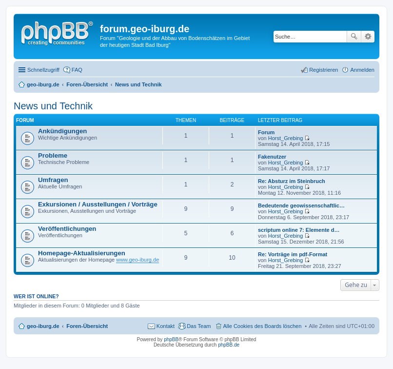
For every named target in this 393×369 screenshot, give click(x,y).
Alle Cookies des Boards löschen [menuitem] (262, 326)
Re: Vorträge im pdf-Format (292, 254)
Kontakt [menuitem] (166, 326)
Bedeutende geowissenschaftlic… (301, 205)
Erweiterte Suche (367, 36)
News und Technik (53, 106)
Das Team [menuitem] (199, 326)
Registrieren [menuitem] (323, 70)
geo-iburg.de (43, 326)
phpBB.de (228, 345)
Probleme (52, 155)
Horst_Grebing (285, 138)
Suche (354, 36)
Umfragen (53, 180)
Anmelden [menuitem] (362, 70)
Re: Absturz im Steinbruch (291, 181)
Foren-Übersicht (87, 326)
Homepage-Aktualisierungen (81, 253)
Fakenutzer (272, 157)
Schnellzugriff (43, 70)
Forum (266, 132)
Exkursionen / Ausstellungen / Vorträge (97, 204)
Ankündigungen (62, 131)
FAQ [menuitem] (77, 70)
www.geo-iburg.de (137, 260)
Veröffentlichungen (67, 228)
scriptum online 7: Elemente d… (298, 230)
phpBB (171, 339)
